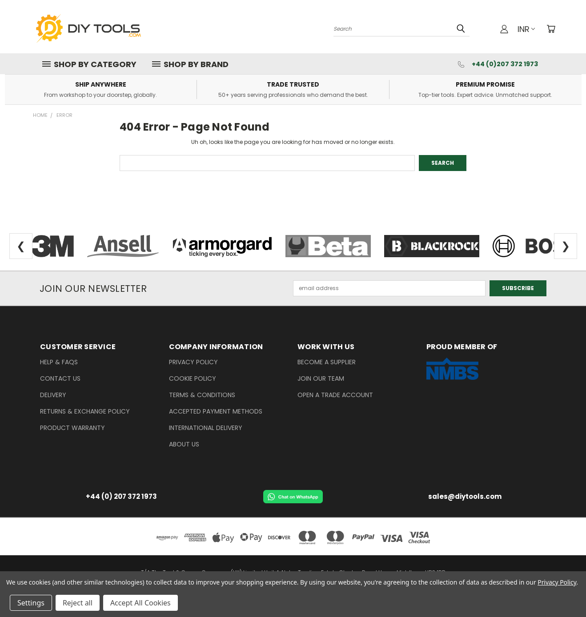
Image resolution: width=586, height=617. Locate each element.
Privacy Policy (193, 362)
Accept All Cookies (140, 603)
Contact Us (60, 378)
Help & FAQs (59, 362)
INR (526, 29)
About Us (184, 444)
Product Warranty (72, 427)
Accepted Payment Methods (215, 411)
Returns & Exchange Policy (85, 411)
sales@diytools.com (465, 496)
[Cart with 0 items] (550, 28)
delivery (53, 394)
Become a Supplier (326, 362)
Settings (30, 603)
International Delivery (205, 427)
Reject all (77, 603)
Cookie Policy (192, 378)
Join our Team (320, 378)
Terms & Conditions (202, 394)
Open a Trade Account (335, 394)
